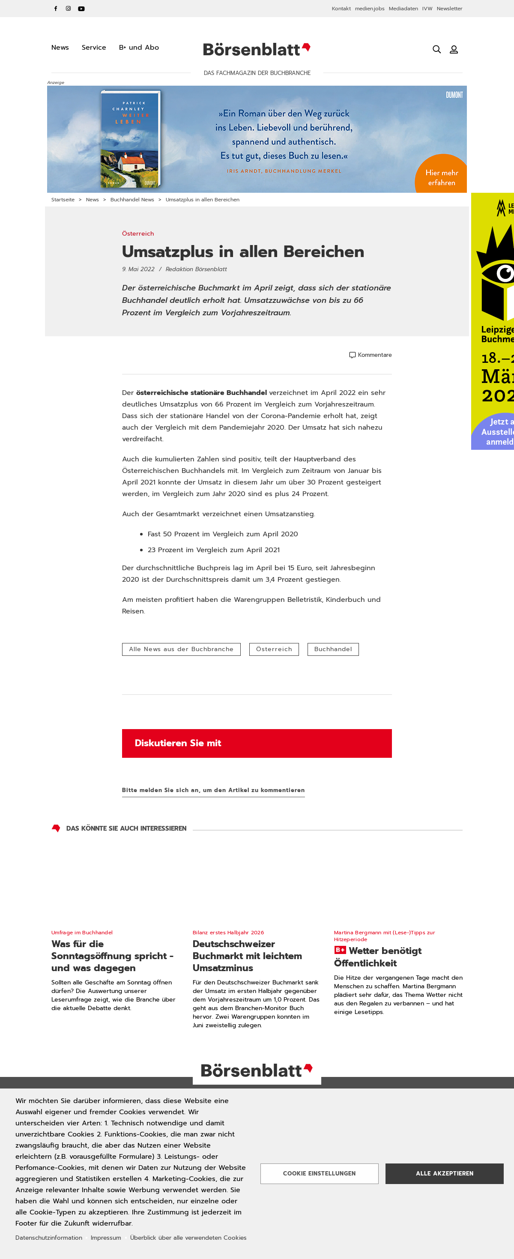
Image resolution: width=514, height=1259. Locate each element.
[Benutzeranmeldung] (454, 49)
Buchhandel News (132, 199)
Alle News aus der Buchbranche (181, 649)
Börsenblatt (257, 49)
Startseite (63, 199)
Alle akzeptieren (445, 1173)
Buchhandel (333, 649)
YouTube (81, 8)
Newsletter (450, 8)
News (92, 199)
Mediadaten (403, 8)
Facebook (55, 8)
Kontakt (341, 8)
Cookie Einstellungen (319, 1173)
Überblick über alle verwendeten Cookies (188, 1237)
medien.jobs (370, 8)
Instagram (68, 8)
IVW (427, 8)
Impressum (106, 1237)
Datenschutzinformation (48, 1237)
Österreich (274, 649)
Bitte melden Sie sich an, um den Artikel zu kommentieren (213, 790)
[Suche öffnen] (436, 49)
